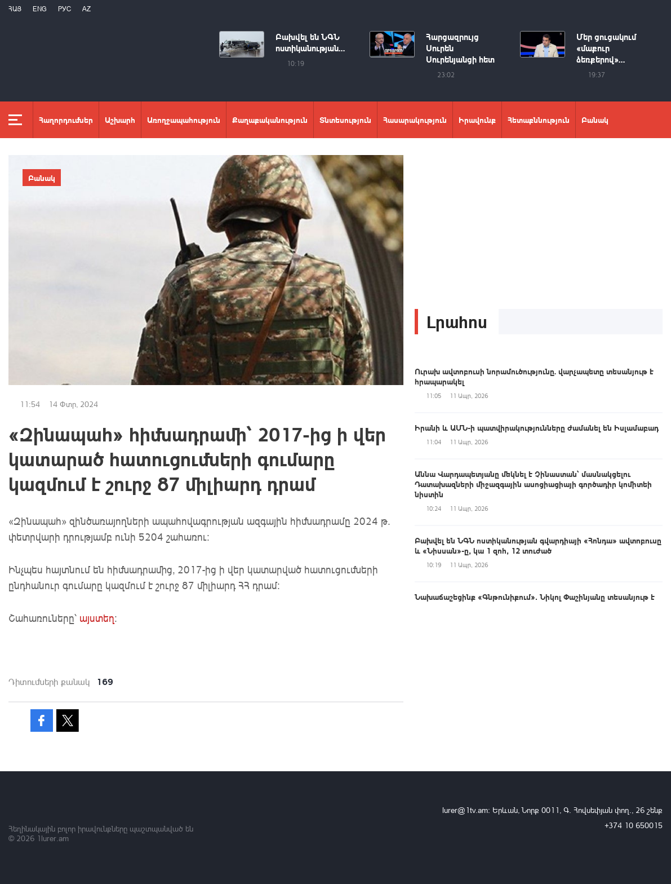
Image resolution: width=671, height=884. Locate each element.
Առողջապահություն (183, 119)
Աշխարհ (120, 119)
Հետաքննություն (539, 119)
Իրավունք (477, 119)
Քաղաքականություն (270, 119)
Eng (40, 9)
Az (86, 9)
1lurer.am (53, 838)
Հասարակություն (415, 119)
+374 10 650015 (634, 825)
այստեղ (96, 618)
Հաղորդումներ (66, 119)
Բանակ (594, 119)
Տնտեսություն (345, 119)
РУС (64, 9)
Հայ (14, 9)
